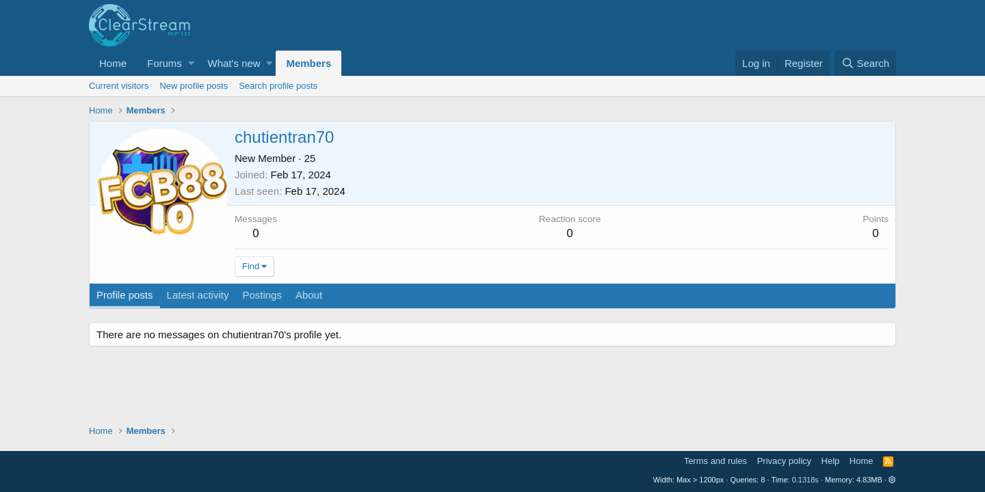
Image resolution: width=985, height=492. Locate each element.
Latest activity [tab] (198, 295)
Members (308, 63)
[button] (191, 63)
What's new (234, 63)
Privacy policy (784, 461)
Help (831, 461)
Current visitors (118, 86)
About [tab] (309, 295)
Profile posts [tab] (124, 295)
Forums (164, 63)
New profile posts (193, 86)
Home (113, 63)
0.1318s (805, 480)
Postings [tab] (262, 295)
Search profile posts (278, 86)
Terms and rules (715, 461)
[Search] (865, 63)
